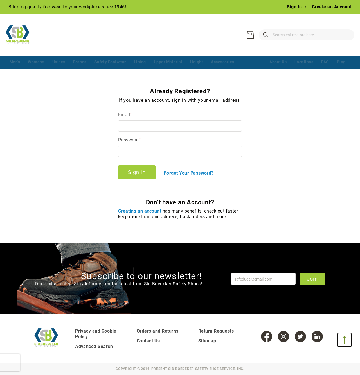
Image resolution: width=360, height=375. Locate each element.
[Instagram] (283, 336)
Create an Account (332, 7)
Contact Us (148, 341)
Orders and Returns (158, 331)
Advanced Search (94, 346)
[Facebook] (266, 336)
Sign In (294, 7)
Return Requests (216, 331)
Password (128, 140)
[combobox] (278, 34)
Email (124, 114)
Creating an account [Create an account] (140, 211)
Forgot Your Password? (189, 173)
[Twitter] (300, 336)
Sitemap (207, 341)
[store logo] (21, 34)
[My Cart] (346, 34)
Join (312, 279)
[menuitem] (15, 62)
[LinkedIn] (317, 336)
